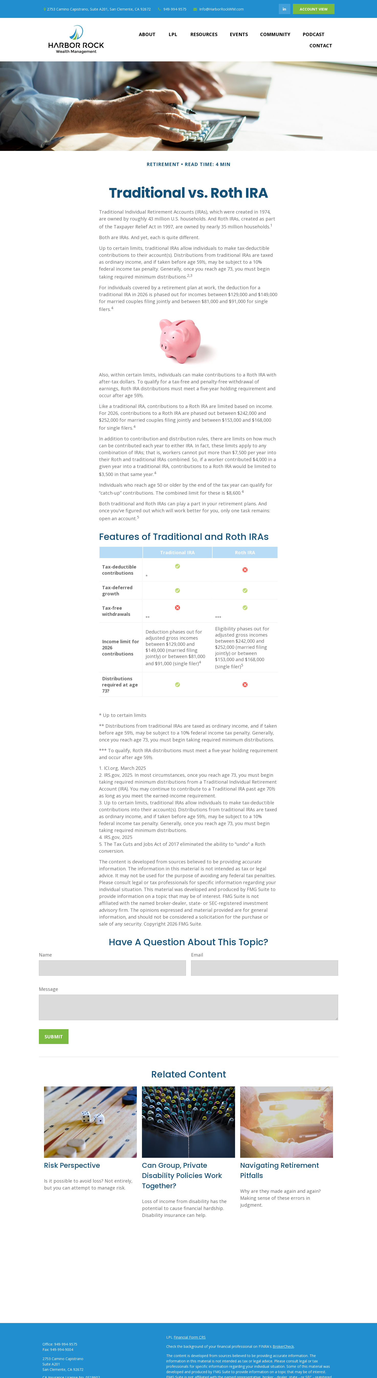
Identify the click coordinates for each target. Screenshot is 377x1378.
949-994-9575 (171, 9)
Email (197, 955)
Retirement (126, 1343)
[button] (147, 34)
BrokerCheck (283, 1346)
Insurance (125, 1362)
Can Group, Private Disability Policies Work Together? (182, 1176)
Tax (120, 1368)
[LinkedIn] (284, 9)
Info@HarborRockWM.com (218, 9)
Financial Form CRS (190, 1337)
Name (45, 955)
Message (48, 989)
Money (122, 1374)
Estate (122, 1356)
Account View (314, 9)
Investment (126, 1350)
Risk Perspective (72, 1165)
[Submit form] (54, 1036)
